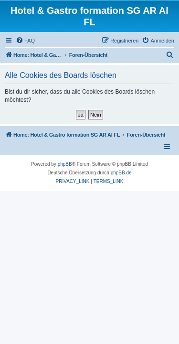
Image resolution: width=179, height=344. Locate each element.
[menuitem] (25, 40)
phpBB (65, 164)
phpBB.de (121, 172)
